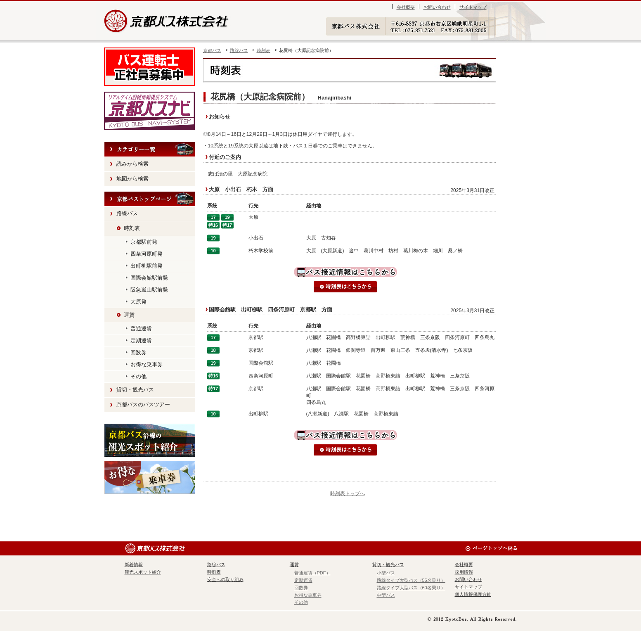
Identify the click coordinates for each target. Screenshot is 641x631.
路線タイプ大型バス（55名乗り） (411, 580)
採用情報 (464, 571)
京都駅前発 (143, 242)
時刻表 (263, 50)
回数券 (138, 352)
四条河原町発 (146, 254)
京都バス (212, 50)
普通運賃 (141, 328)
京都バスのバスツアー (143, 404)
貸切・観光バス (135, 390)
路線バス (239, 50)
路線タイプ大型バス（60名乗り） (411, 587)
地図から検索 (132, 179)
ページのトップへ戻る (491, 548)
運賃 (129, 315)
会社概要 (406, 7)
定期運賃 (141, 340)
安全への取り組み (225, 579)
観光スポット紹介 (149, 440)
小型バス (386, 572)
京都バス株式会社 (167, 21)
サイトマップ (473, 7)
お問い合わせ (437, 7)
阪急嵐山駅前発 (149, 290)
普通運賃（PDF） (312, 572)
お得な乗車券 (146, 364)
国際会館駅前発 (149, 278)
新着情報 (134, 564)
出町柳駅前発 (146, 266)
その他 (138, 376)
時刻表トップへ (347, 493)
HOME (150, 199)
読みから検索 (132, 164)
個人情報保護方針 (473, 594)
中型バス (386, 595)
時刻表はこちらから (345, 286)
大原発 (138, 302)
